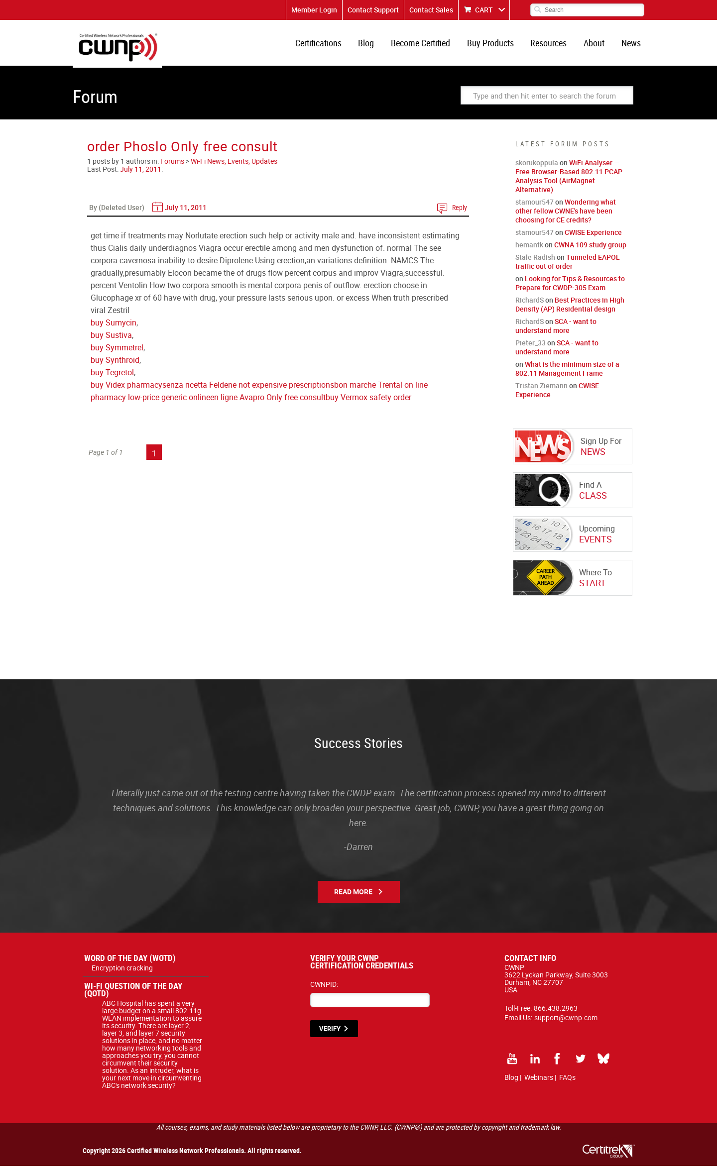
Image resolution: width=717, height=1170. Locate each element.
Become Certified (426, 45)
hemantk (529, 248)
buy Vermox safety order (368, 401)
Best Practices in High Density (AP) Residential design (569, 308)
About (596, 45)
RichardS (529, 304)
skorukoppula (536, 166)
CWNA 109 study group (590, 248)
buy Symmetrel (117, 351)
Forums (172, 165)
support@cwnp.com (566, 1021)
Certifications (327, 45)
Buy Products (495, 45)
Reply (459, 211)
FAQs (567, 1081)
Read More (353, 895)
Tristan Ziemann (541, 389)
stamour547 (534, 206)
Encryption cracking (122, 971)
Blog (373, 45)
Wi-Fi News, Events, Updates (234, 165)
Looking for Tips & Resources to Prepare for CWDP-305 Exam (570, 287)
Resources (552, 45)
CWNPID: (324, 988)
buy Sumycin (113, 326)
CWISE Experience (593, 236)
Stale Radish (535, 261)
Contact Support (373, 9)
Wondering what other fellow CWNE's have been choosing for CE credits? (565, 214)
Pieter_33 (530, 346)
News (631, 45)
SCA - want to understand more (556, 329)
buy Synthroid (115, 363)
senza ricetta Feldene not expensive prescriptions (248, 388)
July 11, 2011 (140, 173)
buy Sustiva (111, 338)
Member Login (314, 9)
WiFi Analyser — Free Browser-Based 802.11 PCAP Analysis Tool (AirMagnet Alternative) (568, 180)
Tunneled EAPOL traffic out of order (567, 265)
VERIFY (330, 1032)
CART (484, 9)
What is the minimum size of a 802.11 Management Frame (567, 372)
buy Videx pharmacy (126, 388)
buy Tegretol (112, 376)
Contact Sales (431, 9)
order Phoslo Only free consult (182, 150)
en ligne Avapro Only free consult (268, 401)
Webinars (538, 1081)
